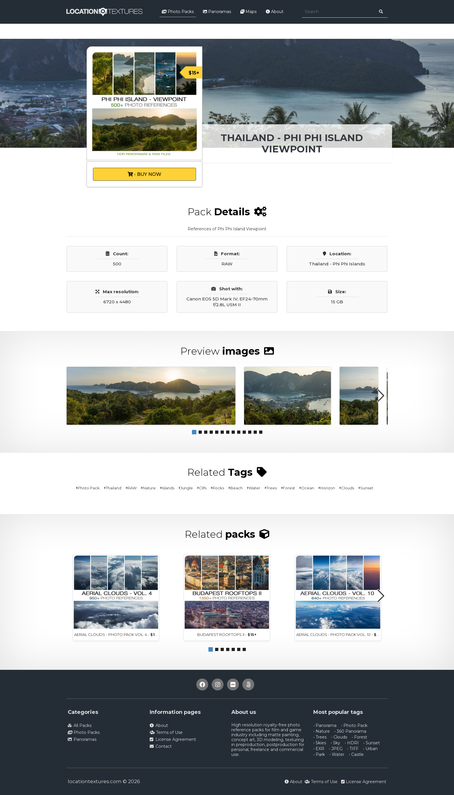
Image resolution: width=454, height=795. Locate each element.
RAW (132, 488)
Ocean (307, 488)
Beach (236, 488)
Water (254, 488)
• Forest (359, 737)
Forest (289, 488)
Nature (149, 488)
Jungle (186, 488)
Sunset (366, 488)
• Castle (356, 754)
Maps (248, 11)
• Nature (321, 731)
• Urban (370, 748)
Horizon (327, 488)
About (274, 11)
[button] (194, 432)
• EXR (318, 748)
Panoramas (217, 11)
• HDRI (352, 742)
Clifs (202, 488)
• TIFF (352, 748)
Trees (271, 488)
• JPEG (336, 748)
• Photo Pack (354, 725)
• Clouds (339, 737)
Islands (168, 488)
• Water (336, 754)
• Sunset (371, 742)
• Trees (320, 737)
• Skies (319, 742)
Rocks (218, 488)
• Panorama (324, 725)
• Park (319, 754)
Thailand (113, 488)
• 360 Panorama (350, 731)
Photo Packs (178, 11)
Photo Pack (89, 488)
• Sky (335, 742)
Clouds (347, 488)
